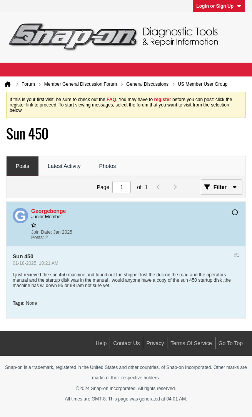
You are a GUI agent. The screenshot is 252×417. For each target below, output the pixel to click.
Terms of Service (191, 343)
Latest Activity (64, 166)
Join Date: (41, 232)
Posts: (37, 237)
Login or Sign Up (218, 6)
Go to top (231, 343)
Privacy (155, 343)
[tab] (22, 166)
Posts (22, 166)
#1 (236, 255)
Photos (107, 166)
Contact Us (126, 343)
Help (101, 343)
